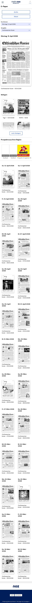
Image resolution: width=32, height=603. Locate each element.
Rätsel (16, 16)
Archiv (16, 12)
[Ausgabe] (16, 30)
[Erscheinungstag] (16, 24)
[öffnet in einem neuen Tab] (8, 107)
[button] (3, 2)
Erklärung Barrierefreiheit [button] (9, 601)
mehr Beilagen (16, 133)
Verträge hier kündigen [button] (23, 601)
